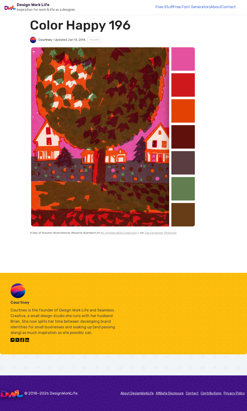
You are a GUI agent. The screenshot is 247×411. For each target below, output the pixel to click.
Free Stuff (164, 7)
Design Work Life (33, 5)
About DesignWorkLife (137, 393)
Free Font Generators (192, 7)
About (216, 7)
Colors (94, 39)
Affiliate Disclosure (170, 393)
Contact (228, 7)
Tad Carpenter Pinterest (160, 232)
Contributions (211, 393)
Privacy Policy (234, 393)
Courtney (45, 39)
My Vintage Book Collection (119, 232)
